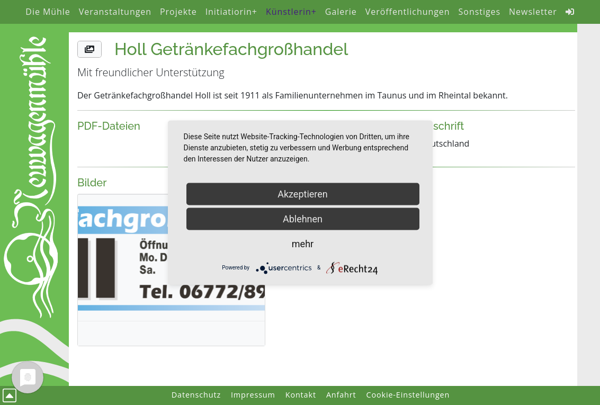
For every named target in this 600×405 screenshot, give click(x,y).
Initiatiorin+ (231, 11)
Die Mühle (47, 11)
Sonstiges (480, 11)
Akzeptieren (302, 193)
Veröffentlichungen (407, 11)
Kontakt (300, 395)
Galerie (341, 11)
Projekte (178, 11)
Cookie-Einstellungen (408, 395)
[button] (89, 49)
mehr (303, 243)
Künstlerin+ (291, 11)
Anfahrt (341, 395)
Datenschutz (196, 395)
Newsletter (533, 11)
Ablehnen (303, 218)
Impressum (253, 395)
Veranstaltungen (115, 11)
